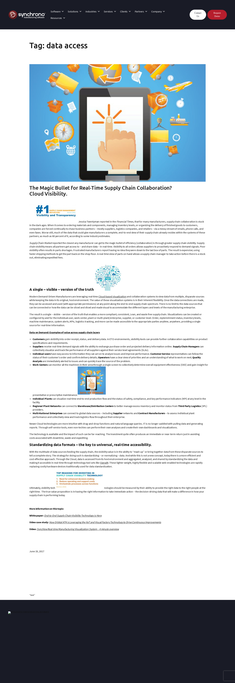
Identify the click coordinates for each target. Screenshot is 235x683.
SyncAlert (13, 640)
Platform (13, 629)
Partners (141, 11)
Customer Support (63, 637)
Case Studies (104, 629)
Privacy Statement (65, 673)
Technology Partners (108, 644)
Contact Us (197, 14)
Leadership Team (151, 637)
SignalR (104, 462)
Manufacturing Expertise (155, 633)
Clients (125, 11)
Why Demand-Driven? (198, 633)
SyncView (13, 644)
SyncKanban (15, 637)
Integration (59, 633)
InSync (56, 629)
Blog (189, 644)
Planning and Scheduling (200, 640)
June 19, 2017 (36, 551)
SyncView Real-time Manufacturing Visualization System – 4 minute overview (78, 529)
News (145, 640)
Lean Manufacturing (197, 637)
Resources (58, 18)
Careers (146, 648)
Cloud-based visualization (112, 296)
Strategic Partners (107, 640)
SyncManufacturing (18, 633)
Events (145, 644)
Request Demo (217, 14)
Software (57, 11)
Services (110, 11)
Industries (93, 11)
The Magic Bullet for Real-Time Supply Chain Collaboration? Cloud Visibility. (100, 191)
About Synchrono (151, 629)
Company (158, 11)
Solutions (75, 11)
